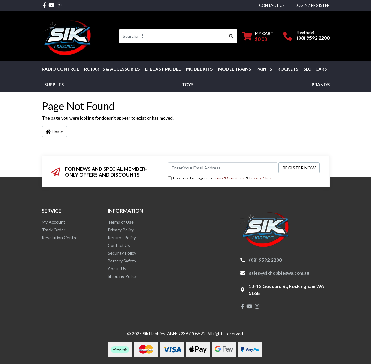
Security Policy (122, 253)
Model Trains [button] (234, 69)
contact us (272, 5)
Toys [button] (187, 84)
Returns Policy (122, 237)
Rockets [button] (288, 69)
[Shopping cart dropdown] (258, 36)
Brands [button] (321, 84)
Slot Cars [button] (315, 69)
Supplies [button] (54, 84)
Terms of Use (121, 222)
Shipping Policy (122, 276)
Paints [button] (264, 69)
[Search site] (231, 36)
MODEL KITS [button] (199, 69)
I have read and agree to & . (220, 178)
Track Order (53, 229)
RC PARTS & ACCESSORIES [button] (112, 69)
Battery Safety (122, 260)
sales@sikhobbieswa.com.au (279, 273)
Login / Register (313, 5)
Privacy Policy (260, 178)
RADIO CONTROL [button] (60, 69)
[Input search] (172, 36)
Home (54, 131)
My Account (53, 222)
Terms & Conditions (228, 178)
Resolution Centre (60, 237)
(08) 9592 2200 (313, 38)
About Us (117, 268)
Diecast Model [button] (163, 69)
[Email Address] (222, 167)
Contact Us (119, 245)
